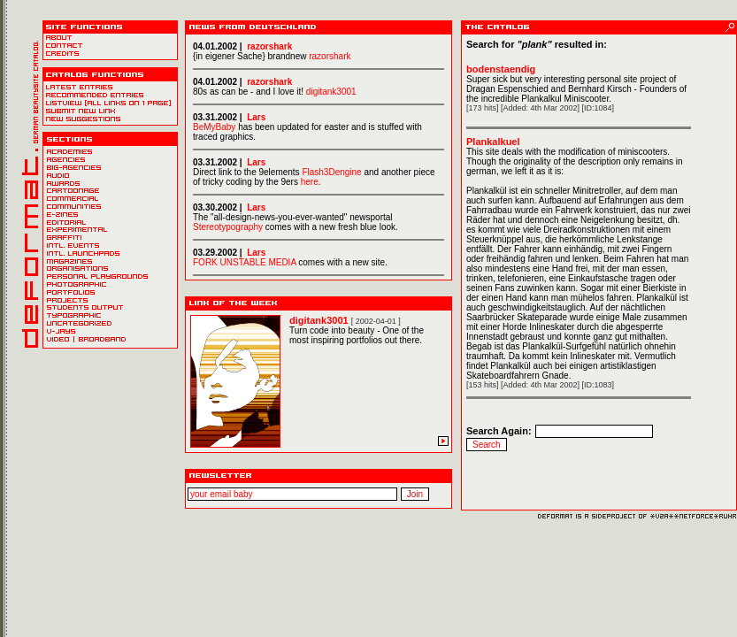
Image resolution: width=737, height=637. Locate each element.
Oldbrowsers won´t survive (318, 157)
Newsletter (318, 495)
